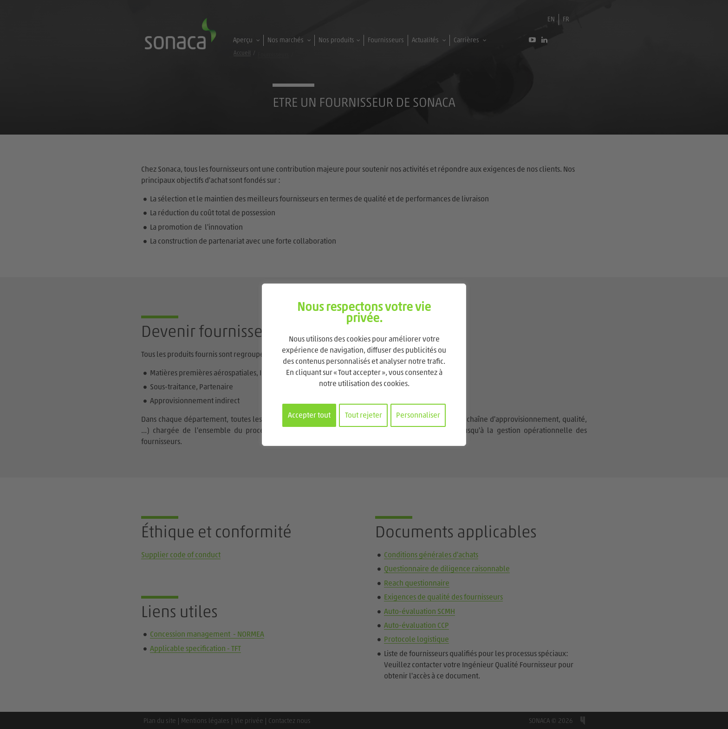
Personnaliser (418, 415)
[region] (364, 365)
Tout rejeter (363, 415)
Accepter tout (309, 415)
